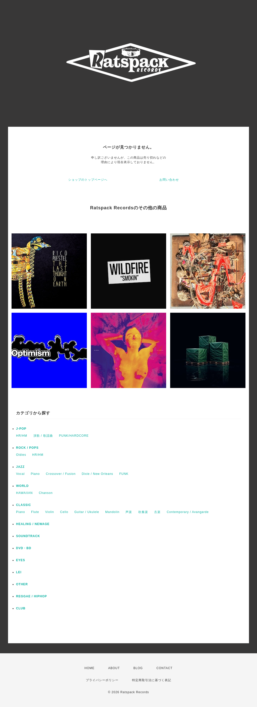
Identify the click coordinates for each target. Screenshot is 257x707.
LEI (19, 572)
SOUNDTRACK (28, 536)
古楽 (157, 512)
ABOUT (114, 668)
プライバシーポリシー (102, 680)
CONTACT (164, 668)
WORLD (22, 486)
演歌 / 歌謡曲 (43, 435)
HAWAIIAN (24, 493)
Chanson (46, 493)
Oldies (21, 455)
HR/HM (21, 435)
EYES (20, 560)
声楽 (128, 512)
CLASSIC (23, 505)
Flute (35, 512)
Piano (35, 474)
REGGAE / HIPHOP (31, 596)
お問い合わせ (169, 179)
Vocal (20, 474)
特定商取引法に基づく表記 (151, 680)
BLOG (138, 668)
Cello (64, 512)
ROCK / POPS (27, 447)
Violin (49, 512)
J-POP (21, 428)
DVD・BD (23, 548)
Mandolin (112, 512)
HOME (90, 668)
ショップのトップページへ (87, 179)
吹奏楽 (143, 512)
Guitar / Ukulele (86, 512)
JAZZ (20, 467)
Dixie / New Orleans (97, 474)
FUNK (123, 474)
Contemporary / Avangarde (188, 512)
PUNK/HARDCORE (74, 435)
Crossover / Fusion (61, 474)
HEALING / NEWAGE (32, 524)
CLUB (20, 608)
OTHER (22, 584)
